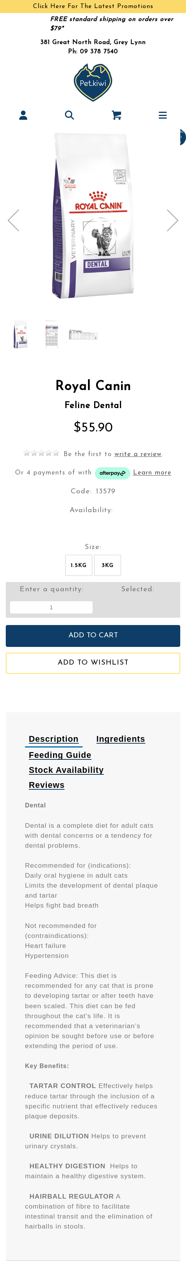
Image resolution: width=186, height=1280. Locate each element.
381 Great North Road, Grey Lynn (93, 43)
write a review (138, 454)
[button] (23, 115)
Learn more (152, 473)
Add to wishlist (93, 662)
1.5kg (78, 566)
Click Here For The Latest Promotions (93, 6)
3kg (107, 566)
